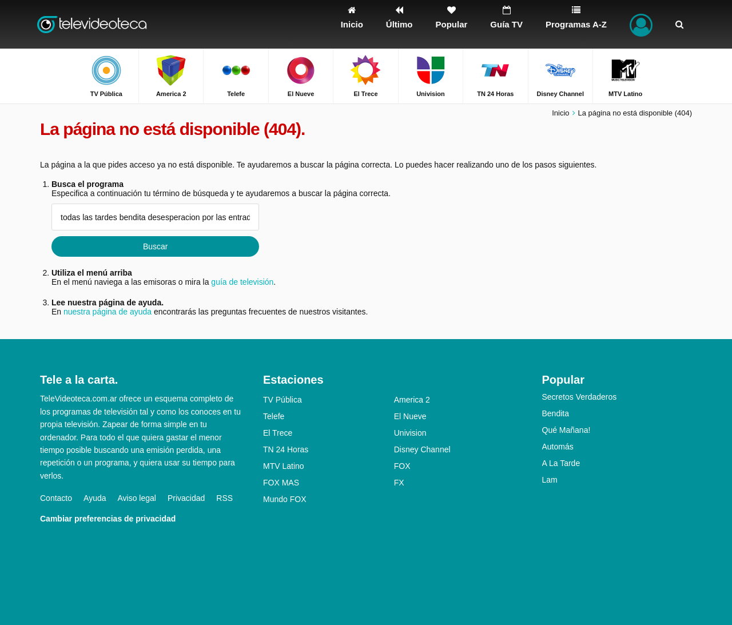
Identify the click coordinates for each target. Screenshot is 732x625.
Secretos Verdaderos (579, 396)
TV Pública (282, 399)
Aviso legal (137, 498)
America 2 (412, 399)
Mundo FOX (284, 499)
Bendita (555, 413)
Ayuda (94, 498)
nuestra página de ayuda (107, 311)
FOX (402, 466)
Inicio (560, 113)
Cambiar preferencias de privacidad (108, 518)
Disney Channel (422, 449)
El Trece (277, 432)
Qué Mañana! (566, 430)
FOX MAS (281, 482)
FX (399, 482)
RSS (224, 498)
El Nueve (410, 416)
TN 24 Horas (285, 449)
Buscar (155, 246)
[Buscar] (679, 24)
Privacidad (186, 498)
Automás (558, 446)
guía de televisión (242, 281)
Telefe (273, 416)
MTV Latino (283, 466)
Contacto (56, 498)
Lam (550, 479)
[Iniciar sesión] (641, 24)
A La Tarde (561, 463)
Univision (410, 432)
